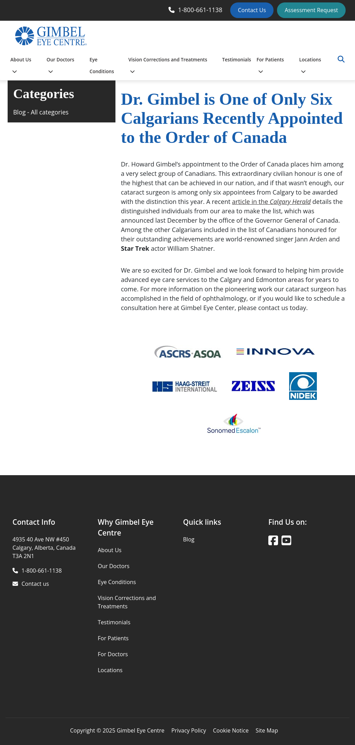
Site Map (267, 730)
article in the (271, 201)
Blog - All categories (41, 112)
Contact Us (252, 10)
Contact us (35, 584)
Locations (310, 65)
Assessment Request (311, 10)
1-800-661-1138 (200, 10)
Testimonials (236, 59)
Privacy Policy (188, 730)
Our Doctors (60, 65)
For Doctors (113, 654)
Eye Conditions (101, 65)
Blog (188, 539)
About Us (20, 65)
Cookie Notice (231, 730)
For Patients (270, 65)
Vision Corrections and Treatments (167, 65)
